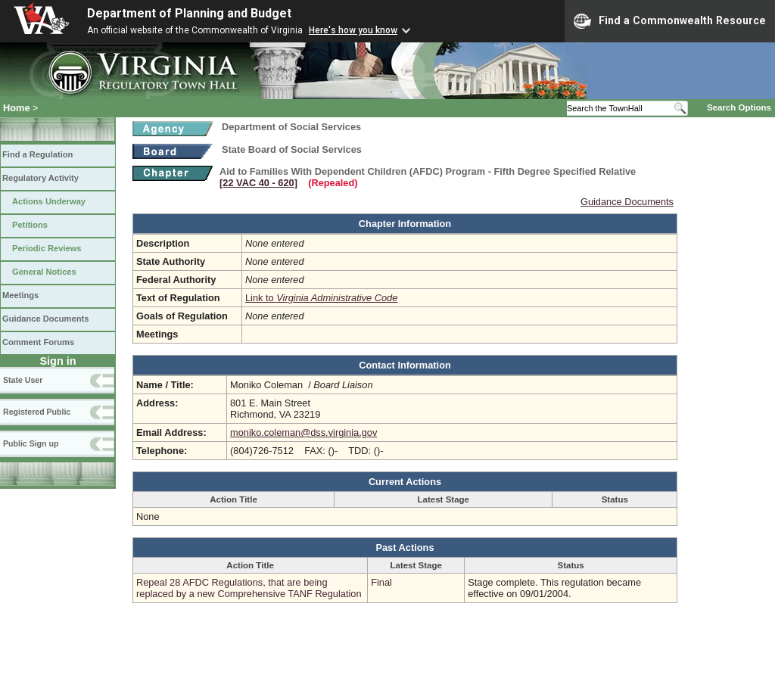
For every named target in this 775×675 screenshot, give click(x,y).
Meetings (20, 295)
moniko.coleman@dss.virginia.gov (303, 432)
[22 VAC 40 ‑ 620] (258, 182)
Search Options (739, 107)
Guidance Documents (45, 318)
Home (16, 108)
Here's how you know (353, 30)
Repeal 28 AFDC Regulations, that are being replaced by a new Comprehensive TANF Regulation (249, 588)
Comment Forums (38, 342)
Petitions (30, 224)
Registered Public (36, 411)
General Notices (44, 271)
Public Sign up (30, 443)
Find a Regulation (37, 154)
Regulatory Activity (40, 177)
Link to (321, 297)
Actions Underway (49, 201)
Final (381, 582)
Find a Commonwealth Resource (670, 21)
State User (22, 379)
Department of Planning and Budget (189, 13)
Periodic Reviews (47, 248)
